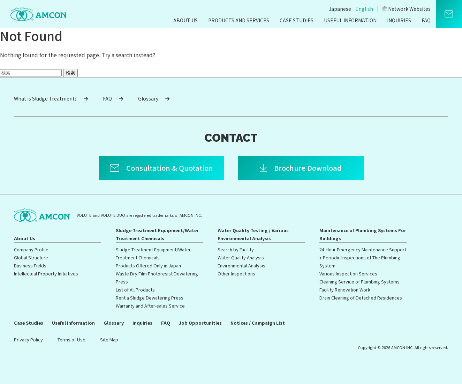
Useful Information (350, 20)
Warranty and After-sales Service (150, 305)
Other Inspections (236, 273)
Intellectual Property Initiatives (46, 273)
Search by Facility (236, 249)
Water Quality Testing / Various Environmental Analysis (253, 234)
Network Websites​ (406, 8)
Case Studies (296, 20)
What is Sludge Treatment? (51, 98)
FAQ (426, 20)
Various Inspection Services (348, 273)
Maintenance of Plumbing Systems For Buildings (362, 234)
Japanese (340, 8)
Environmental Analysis (241, 265)
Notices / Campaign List (257, 322)
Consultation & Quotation (169, 168)
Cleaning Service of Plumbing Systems (359, 281)
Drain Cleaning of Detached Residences (360, 297)
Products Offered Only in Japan (148, 265)
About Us (185, 20)
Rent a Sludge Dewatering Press (149, 297)
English (364, 8)
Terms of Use (71, 339)
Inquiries (399, 20)
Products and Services (238, 20)
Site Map (109, 339)
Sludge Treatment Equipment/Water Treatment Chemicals (157, 234)
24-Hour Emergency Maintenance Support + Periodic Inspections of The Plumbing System (362, 257)
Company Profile (31, 249)
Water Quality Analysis (241, 257)
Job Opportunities (200, 322)
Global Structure (31, 257)
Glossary (153, 98)
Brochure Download (308, 168)
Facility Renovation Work (344, 289)
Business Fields (30, 265)
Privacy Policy (28, 339)
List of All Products (135, 289)
